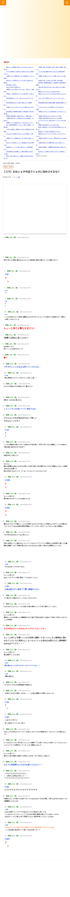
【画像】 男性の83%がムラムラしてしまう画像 (49, 118)
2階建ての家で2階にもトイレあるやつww (47, 125)
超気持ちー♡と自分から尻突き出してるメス (48, 131)
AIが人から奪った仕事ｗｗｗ (12, 87)
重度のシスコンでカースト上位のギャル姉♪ (48, 91)
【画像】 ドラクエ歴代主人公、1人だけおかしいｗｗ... (18, 122)
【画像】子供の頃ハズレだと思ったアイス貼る (49, 116)
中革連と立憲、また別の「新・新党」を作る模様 (49, 80)
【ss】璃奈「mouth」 (10, 85)
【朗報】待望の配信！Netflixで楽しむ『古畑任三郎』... (18, 116)
